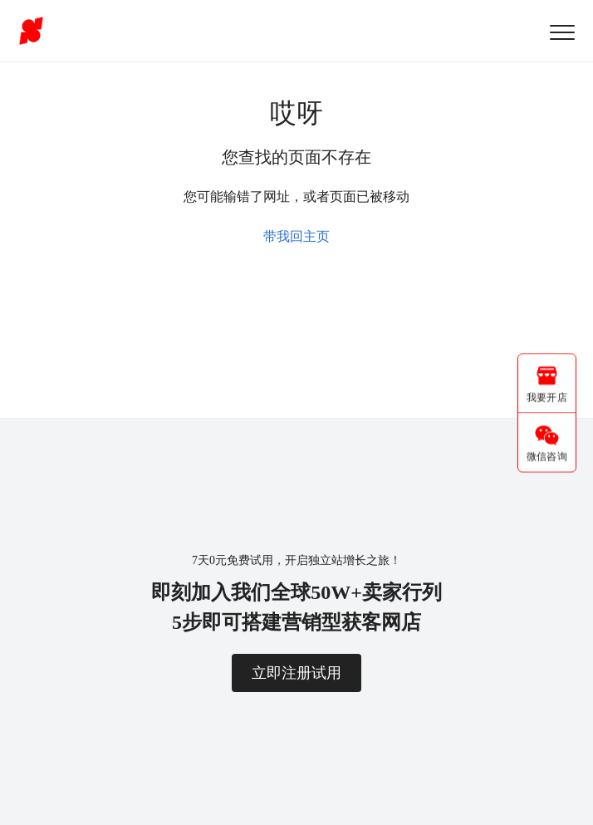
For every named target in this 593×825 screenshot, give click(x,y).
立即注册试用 (296, 673)
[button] (562, 32)
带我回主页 (296, 236)
